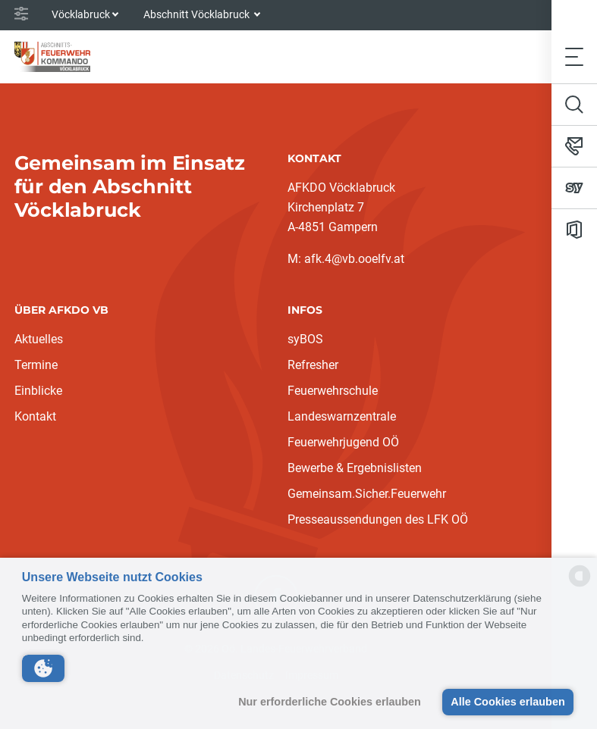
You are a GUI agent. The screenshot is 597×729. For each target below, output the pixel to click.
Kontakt (35, 416)
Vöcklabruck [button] (81, 14)
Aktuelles (38, 339)
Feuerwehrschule (333, 390)
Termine (36, 365)
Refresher (313, 365)
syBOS (305, 339)
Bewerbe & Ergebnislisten (355, 468)
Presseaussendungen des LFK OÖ (378, 519)
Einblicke (38, 390)
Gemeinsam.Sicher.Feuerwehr (367, 494)
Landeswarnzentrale (342, 416)
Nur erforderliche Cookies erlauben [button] (329, 702)
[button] (43, 668)
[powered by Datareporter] (579, 585)
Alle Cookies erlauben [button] (507, 702)
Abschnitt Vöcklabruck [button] (197, 14)
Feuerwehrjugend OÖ (343, 442)
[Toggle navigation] (574, 56)
